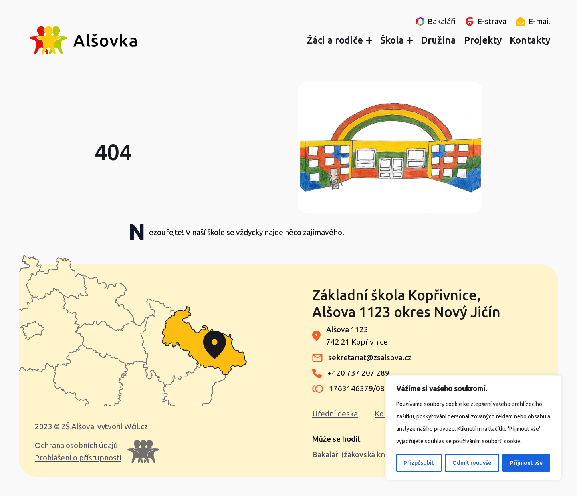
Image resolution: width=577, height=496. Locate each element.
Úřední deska (335, 413)
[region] (473, 427)
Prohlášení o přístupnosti (78, 457)
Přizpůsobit (419, 463)
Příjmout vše (526, 463)
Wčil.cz (136, 426)
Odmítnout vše (471, 463)
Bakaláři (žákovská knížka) (356, 454)
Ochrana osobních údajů (76, 445)
